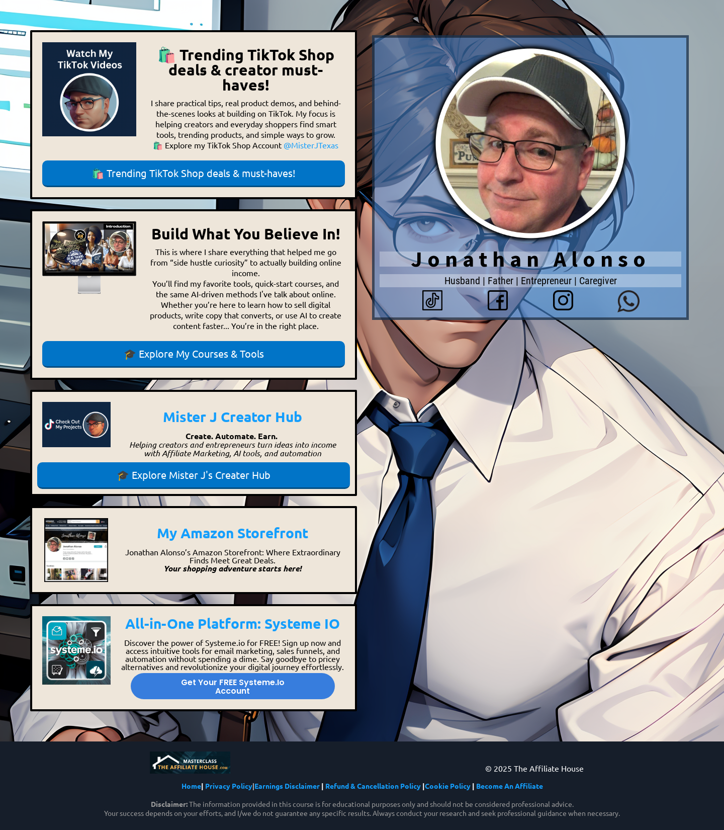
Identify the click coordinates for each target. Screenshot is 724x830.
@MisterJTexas (311, 145)
